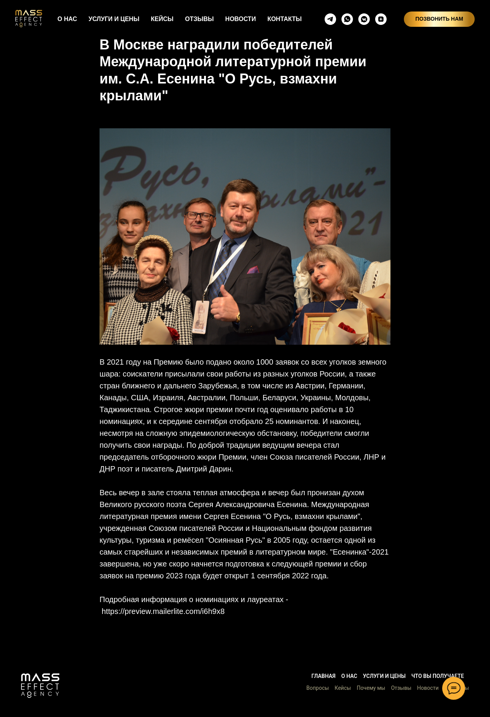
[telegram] (330, 19)
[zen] (381, 19)
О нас (349, 676)
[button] (40, 685)
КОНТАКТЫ (284, 19)
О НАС (67, 19)
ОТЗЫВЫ (199, 19)
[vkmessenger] (364, 19)
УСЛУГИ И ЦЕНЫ (113, 19)
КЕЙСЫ (162, 19)
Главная (323, 676)
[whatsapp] (347, 19)
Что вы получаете (438, 676)
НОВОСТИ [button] (240, 19)
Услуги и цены (384, 676)
